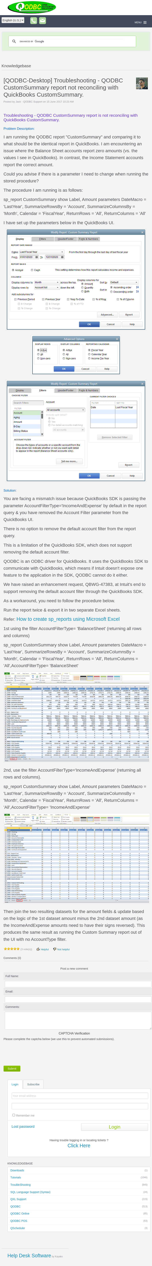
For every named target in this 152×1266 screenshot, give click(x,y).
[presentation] (34, 1052)
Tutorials (79, 1178)
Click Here (79, 1145)
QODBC (79, 1207)
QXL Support (79, 1199)
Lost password (23, 1127)
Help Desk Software (29, 1255)
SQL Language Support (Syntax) (79, 1192)
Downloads (79, 1171)
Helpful (42, 949)
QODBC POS (79, 1221)
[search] (72, 41)
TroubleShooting (79, 1185)
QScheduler (79, 1228)
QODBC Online (79, 1214)
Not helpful (61, 949)
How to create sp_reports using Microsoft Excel (68, 619)
